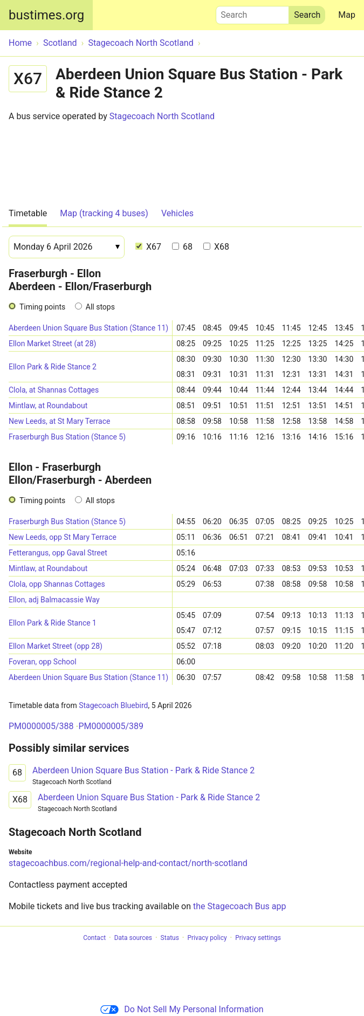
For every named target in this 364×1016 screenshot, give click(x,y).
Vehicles (177, 213)
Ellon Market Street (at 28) (52, 343)
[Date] (67, 247)
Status (170, 938)
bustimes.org (46, 15)
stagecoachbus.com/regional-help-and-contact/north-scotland (128, 863)
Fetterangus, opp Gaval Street (58, 552)
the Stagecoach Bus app (239, 906)
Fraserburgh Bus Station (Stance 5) (67, 437)
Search (252, 12)
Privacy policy (206, 938)
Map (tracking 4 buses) (104, 213)
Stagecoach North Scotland (162, 116)
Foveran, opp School (43, 661)
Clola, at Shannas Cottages (54, 390)
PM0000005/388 (41, 726)
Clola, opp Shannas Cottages (57, 584)
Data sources (133, 938)
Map (346, 15)
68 (182, 247)
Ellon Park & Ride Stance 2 (53, 366)
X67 (148, 247)
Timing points (42, 307)
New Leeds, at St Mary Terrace (59, 421)
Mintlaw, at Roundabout (48, 405)
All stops (100, 307)
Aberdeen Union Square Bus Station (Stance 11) (88, 328)
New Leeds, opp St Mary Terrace (62, 537)
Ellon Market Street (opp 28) (55, 646)
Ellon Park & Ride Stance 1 (53, 623)
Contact (94, 938)
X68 (216, 247)
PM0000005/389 (110, 726)
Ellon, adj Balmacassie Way (54, 599)
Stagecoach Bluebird (113, 705)
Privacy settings (258, 938)
